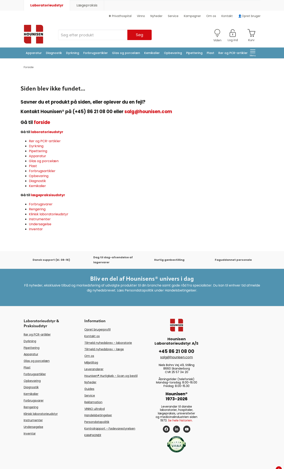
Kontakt (227, 16)
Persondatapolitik (96, 422)
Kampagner (192, 16)
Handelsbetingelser (98, 415)
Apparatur (34, 53)
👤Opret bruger (249, 16)
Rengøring (37, 209)
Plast (210, 53)
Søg (139, 34)
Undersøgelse (40, 224)
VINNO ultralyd (94, 409)
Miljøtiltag (91, 362)
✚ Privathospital (120, 16)
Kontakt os (92, 336)
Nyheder (156, 16)
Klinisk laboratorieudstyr (48, 214)
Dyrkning (72, 53)
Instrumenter (40, 219)
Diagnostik (54, 53)
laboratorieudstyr (47, 132)
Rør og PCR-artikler (233, 53)
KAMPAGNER (92, 435)
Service (173, 16)
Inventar (36, 229)
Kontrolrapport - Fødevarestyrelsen (109, 428)
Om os (211, 16)
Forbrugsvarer (41, 204)
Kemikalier (152, 53)
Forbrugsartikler (95, 53)
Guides (89, 389)
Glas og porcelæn (126, 53)
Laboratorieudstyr (46, 5)
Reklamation (93, 402)
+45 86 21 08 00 (176, 351)
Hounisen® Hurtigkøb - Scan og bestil (111, 376)
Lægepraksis (86, 5)
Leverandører (93, 369)
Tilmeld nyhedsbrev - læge (104, 349)
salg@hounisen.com (148, 111)
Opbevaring (173, 53)
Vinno (141, 16)
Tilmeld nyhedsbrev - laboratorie (108, 343)
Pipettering (194, 53)
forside (42, 122)
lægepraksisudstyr (48, 195)
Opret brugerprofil (97, 329)
